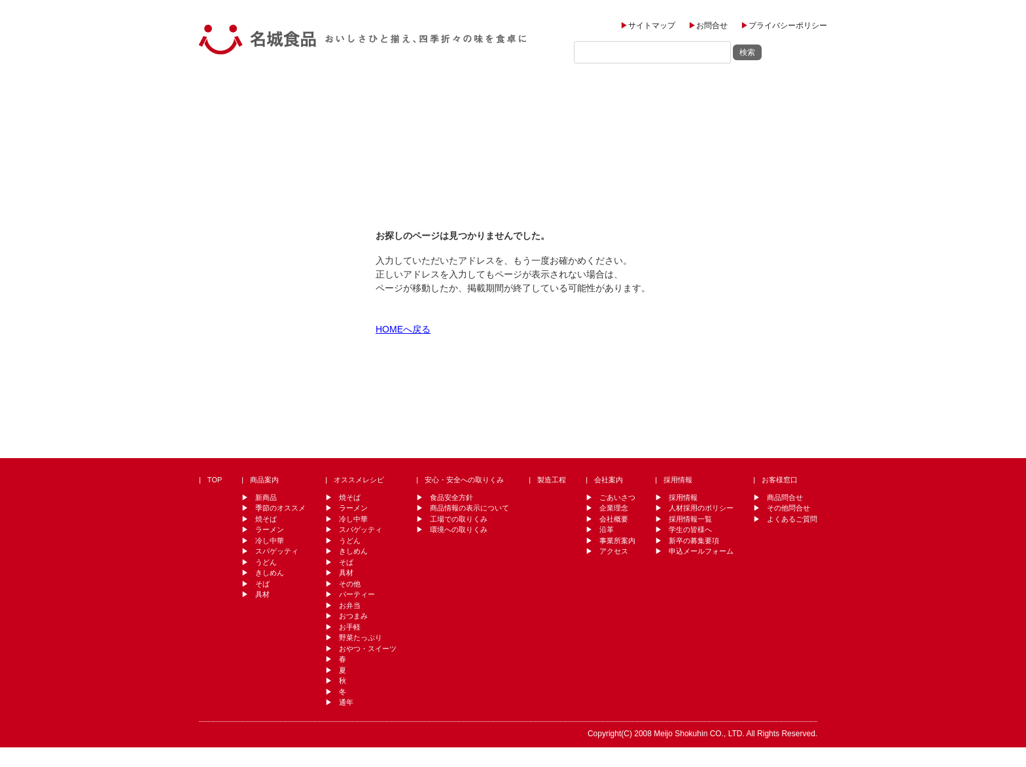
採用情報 (719, 94)
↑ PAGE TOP (780, 411)
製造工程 (560, 94)
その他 (350, 584)
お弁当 (350, 605)
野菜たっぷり (360, 637)
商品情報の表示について (469, 508)
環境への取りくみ (458, 529)
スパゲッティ (276, 551)
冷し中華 (269, 540)
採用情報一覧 (690, 519)
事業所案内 (617, 540)
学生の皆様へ (690, 529)
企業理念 (613, 508)
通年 (346, 702)
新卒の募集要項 (694, 540)
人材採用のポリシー (701, 508)
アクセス (613, 551)
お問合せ (712, 25)
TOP (229, 94)
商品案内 (298, 94)
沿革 (606, 529)
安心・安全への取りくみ (464, 480)
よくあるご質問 (792, 519)
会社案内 (640, 94)
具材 (262, 594)
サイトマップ (651, 25)
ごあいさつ (617, 497)
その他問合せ (788, 508)
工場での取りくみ (458, 519)
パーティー (357, 594)
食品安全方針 (451, 497)
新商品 (266, 497)
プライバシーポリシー (788, 25)
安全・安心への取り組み (467, 94)
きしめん (269, 573)
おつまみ (353, 616)
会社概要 (613, 519)
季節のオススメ (280, 508)
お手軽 (350, 627)
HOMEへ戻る (403, 329)
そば (262, 584)
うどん (266, 562)
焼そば (266, 519)
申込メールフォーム (701, 551)
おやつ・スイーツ (368, 648)
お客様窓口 (793, 94)
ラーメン (269, 529)
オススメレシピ (375, 94)
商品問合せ (785, 497)
